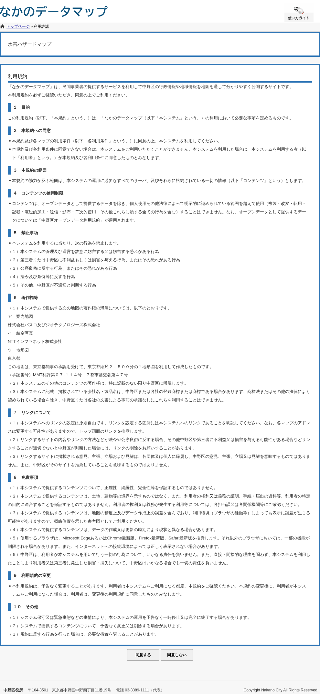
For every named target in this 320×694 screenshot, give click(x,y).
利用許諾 (41, 26)
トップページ (18, 26)
